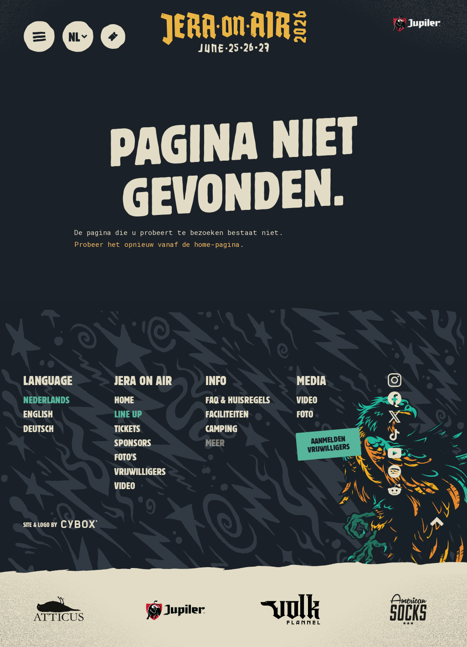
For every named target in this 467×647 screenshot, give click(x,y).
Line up (128, 413)
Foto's (125, 456)
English (38, 413)
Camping (221, 428)
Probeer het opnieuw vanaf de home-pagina (157, 244)
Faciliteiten (227, 413)
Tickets (127, 428)
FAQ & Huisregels (237, 399)
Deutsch (38, 428)
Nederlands (46, 399)
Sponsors (132, 442)
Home (124, 399)
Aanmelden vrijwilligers (329, 443)
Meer (215, 442)
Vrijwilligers (140, 471)
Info (215, 380)
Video (124, 485)
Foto (305, 413)
